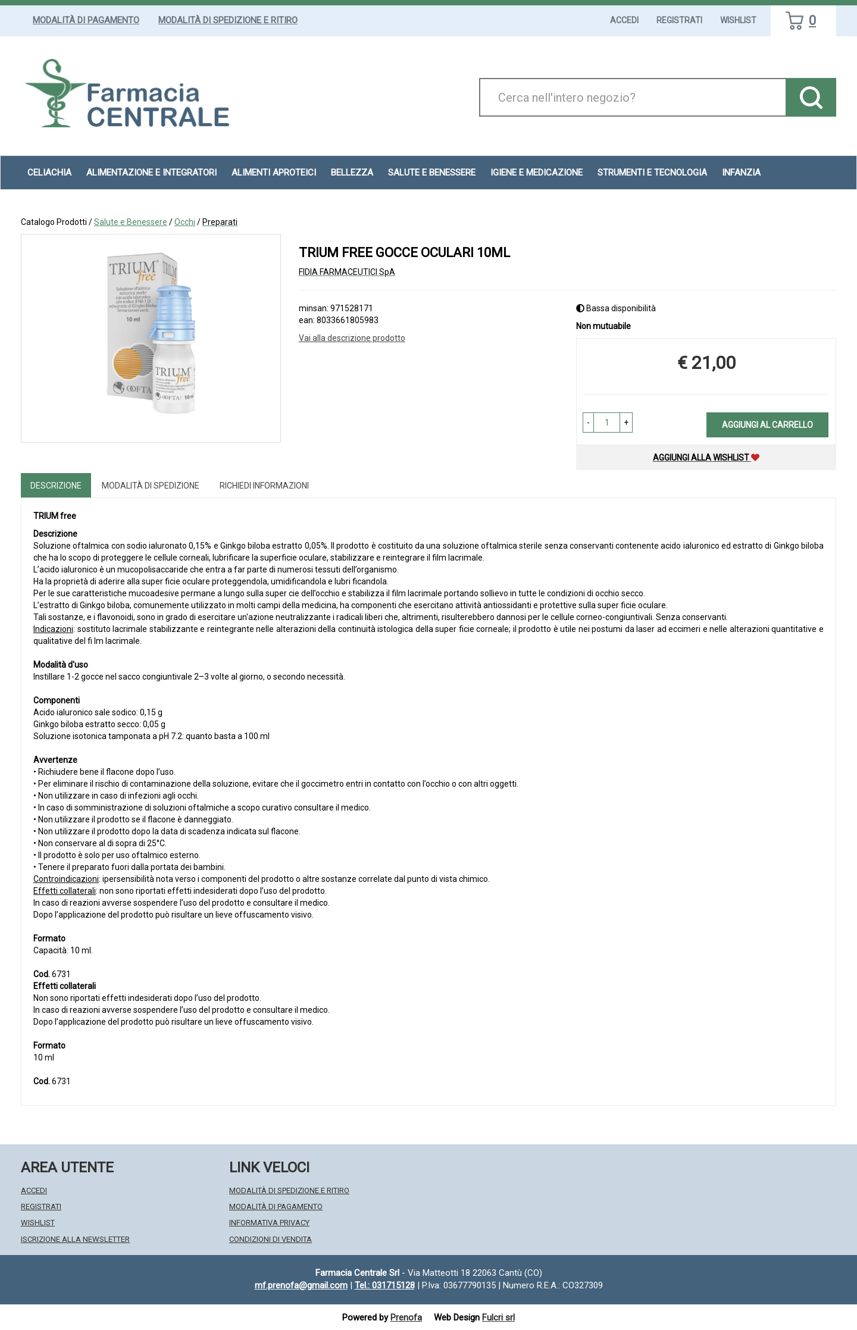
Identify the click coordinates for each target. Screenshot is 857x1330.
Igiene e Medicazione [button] (536, 172)
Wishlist (738, 20)
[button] (588, 422)
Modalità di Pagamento (86, 20)
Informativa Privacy (269, 1222)
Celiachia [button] (49, 172)
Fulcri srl (498, 1317)
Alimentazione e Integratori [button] (151, 172)
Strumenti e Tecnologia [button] (652, 172)
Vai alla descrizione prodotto (352, 338)
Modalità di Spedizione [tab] (150, 485)
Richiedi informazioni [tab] (264, 485)
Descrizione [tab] (56, 485)
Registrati (679, 20)
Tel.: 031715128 (385, 1285)
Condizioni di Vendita (270, 1239)
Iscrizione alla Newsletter (75, 1239)
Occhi (184, 222)
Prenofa (406, 1317)
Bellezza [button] (352, 172)
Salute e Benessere (130, 222)
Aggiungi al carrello (767, 425)
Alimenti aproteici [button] (274, 172)
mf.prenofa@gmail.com (301, 1285)
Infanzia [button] (741, 172)
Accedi (624, 20)
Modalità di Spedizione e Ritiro (228, 20)
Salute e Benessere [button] (432, 172)
